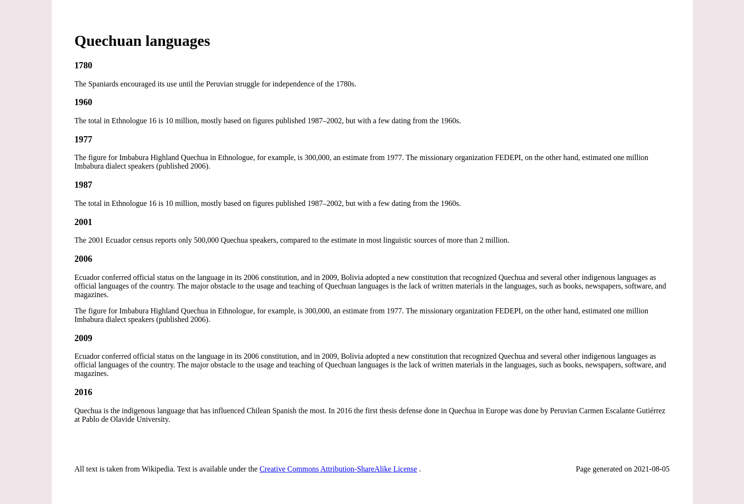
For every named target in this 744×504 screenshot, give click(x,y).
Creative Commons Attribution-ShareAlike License (338, 469)
